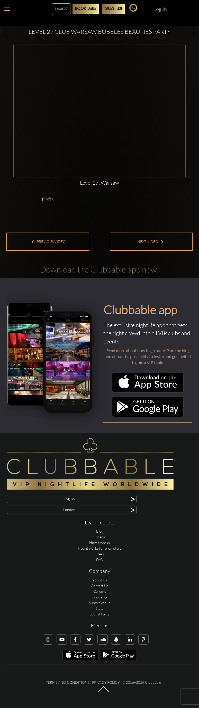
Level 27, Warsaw (99, 182)
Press (99, 554)
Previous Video (48, 241)
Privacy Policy (106, 682)
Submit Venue (99, 602)
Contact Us (99, 585)
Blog (99, 531)
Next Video (150, 241)
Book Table (85, 9)
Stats (99, 608)
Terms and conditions (67, 682)
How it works (99, 542)
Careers (99, 591)
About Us (99, 580)
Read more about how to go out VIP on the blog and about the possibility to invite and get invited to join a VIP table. (148, 356)
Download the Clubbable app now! (99, 269)
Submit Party (99, 614)
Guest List (113, 9)
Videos (99, 537)
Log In (160, 9)
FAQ (99, 559)
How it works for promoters (99, 548)
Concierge (99, 597)
